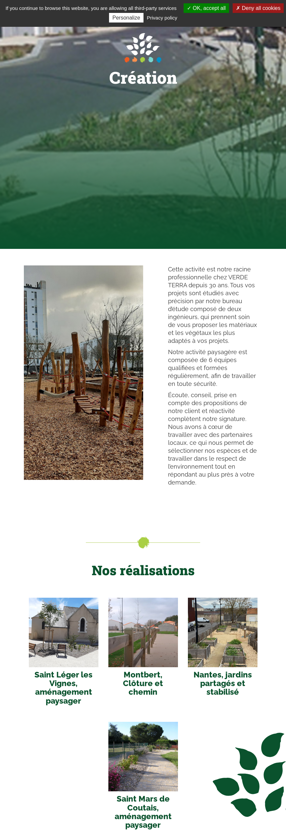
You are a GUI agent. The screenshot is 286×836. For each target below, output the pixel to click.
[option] (83, 372)
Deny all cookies (258, 8)
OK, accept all (206, 8)
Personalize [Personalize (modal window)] (126, 18)
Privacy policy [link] (162, 18)
